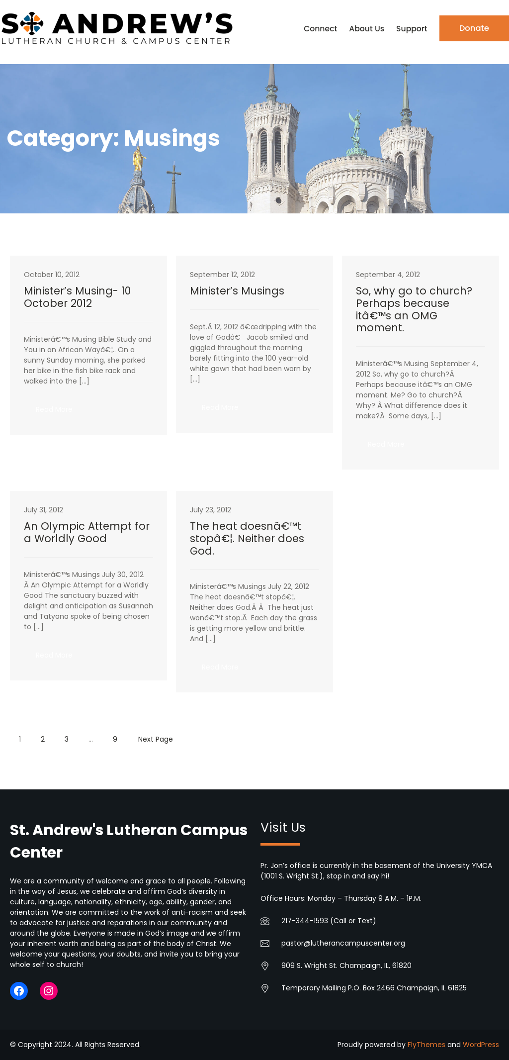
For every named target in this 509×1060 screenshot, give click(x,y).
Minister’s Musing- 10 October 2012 (77, 297)
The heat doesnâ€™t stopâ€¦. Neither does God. (247, 539)
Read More (60, 412)
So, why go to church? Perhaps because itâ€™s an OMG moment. (414, 310)
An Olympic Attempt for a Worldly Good (87, 532)
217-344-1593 (304, 921)
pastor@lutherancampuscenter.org (343, 943)
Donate (474, 28)
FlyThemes (426, 1045)
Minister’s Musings (237, 291)
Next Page (155, 739)
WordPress (481, 1045)
